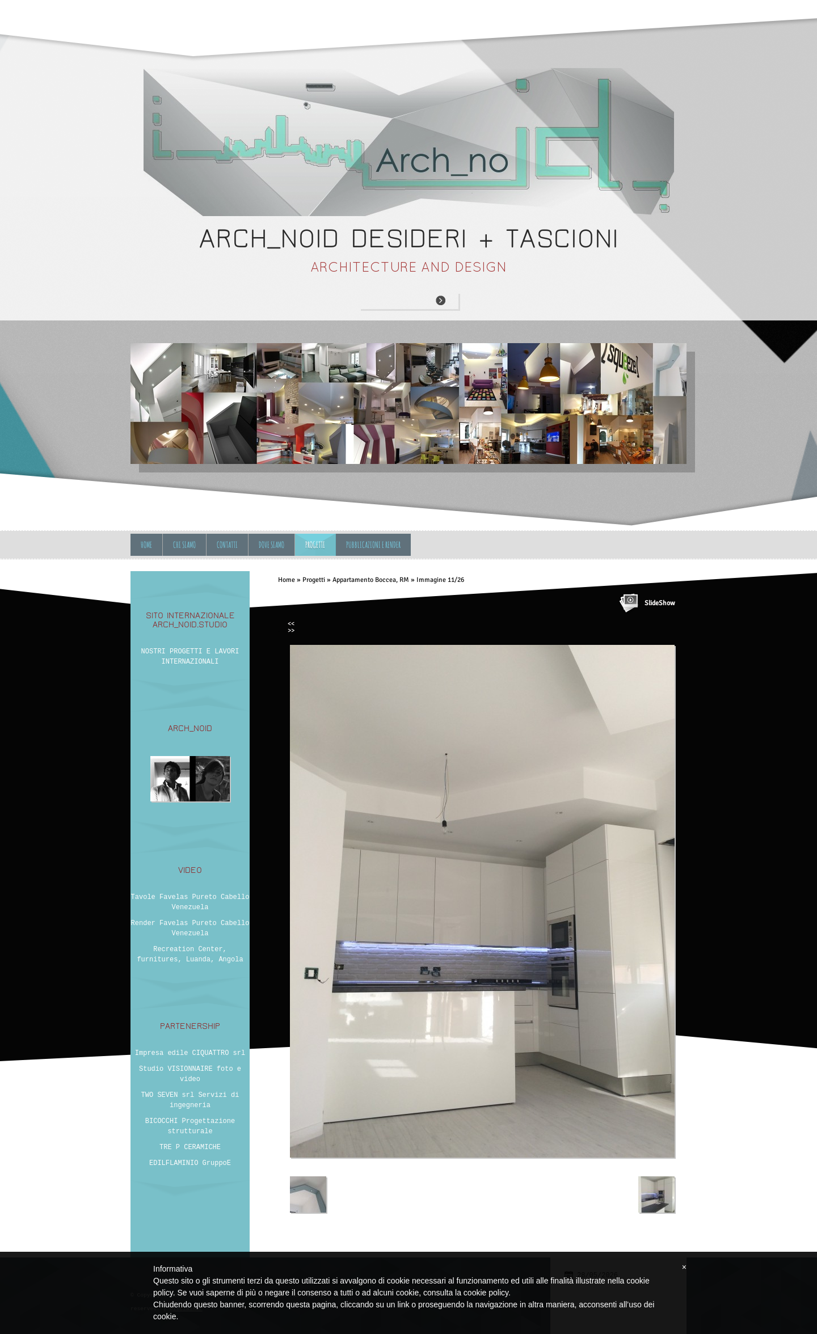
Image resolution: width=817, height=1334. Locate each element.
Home (146, 544)
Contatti (227, 544)
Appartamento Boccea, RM (370, 580)
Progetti (315, 544)
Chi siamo (184, 544)
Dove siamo (271, 544)
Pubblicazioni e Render (373, 544)
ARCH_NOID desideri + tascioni (408, 238)
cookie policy (486, 1292)
